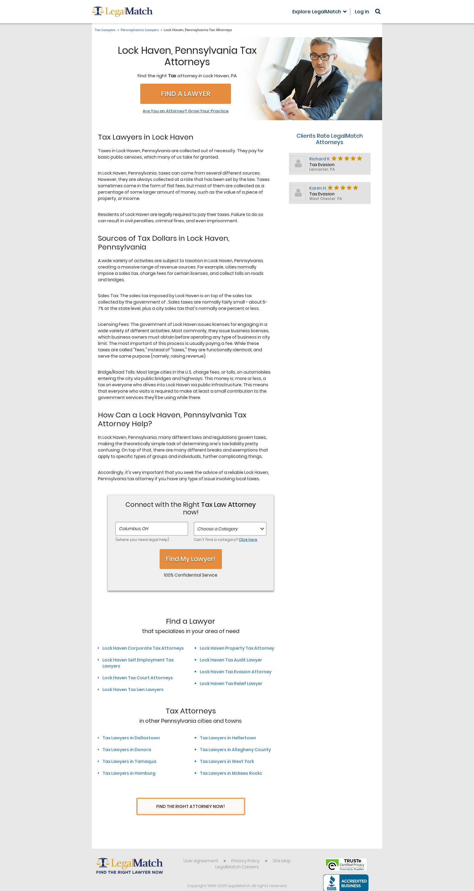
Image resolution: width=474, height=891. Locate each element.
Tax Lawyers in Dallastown (131, 738)
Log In (362, 11)
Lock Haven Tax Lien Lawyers (133, 690)
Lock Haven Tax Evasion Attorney (235, 672)
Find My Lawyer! (191, 559)
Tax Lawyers (105, 29)
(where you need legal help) (142, 539)
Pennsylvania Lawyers (139, 29)
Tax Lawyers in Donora (126, 750)
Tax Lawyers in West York (227, 761)
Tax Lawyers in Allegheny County (235, 750)
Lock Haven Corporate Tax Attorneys (143, 648)
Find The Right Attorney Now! (190, 806)
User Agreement (200, 850)
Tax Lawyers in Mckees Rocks (231, 773)
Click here (248, 539)
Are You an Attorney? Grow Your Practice (186, 111)
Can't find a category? (225, 539)
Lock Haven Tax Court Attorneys (137, 678)
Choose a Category (217, 529)
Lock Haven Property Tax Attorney (237, 648)
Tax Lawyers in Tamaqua (129, 761)
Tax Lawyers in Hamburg (128, 773)
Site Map (282, 850)
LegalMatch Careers (237, 856)
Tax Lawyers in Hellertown (228, 738)
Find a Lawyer (185, 93)
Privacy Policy (245, 850)
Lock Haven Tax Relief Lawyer (231, 683)
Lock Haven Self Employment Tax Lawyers (138, 663)
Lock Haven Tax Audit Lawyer (231, 660)
